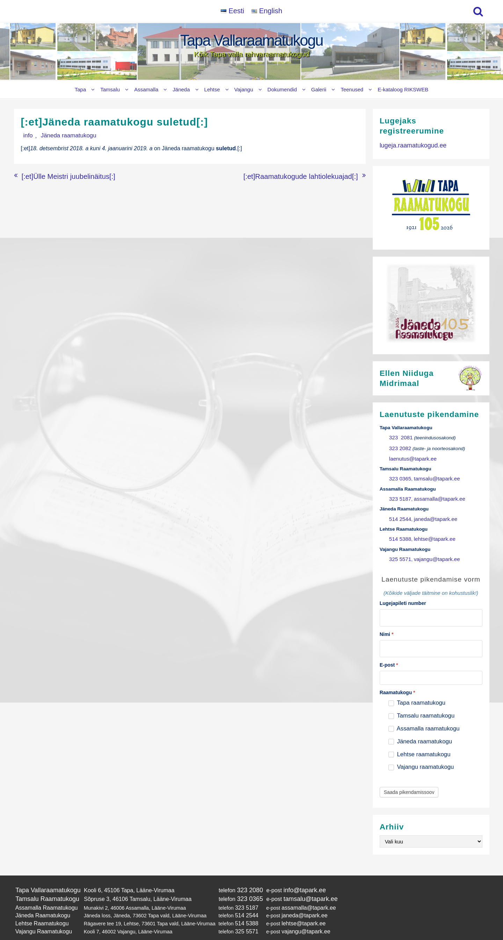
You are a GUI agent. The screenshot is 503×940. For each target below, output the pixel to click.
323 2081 (399, 436)
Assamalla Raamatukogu (43, 893)
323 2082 (399, 446)
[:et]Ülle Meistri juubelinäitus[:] (59, 175)
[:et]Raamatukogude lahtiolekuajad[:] (312, 175)
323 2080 (242, 878)
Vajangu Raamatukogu (40, 914)
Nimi (387, 623)
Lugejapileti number (403, 594)
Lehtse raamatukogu (419, 742)
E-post (389, 653)
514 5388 (399, 531)
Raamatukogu (397, 680)
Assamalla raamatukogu (424, 716)
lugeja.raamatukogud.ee (410, 145)
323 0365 (399, 474)
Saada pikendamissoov (409, 780)
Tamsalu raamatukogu (421, 703)
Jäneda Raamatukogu (40, 900)
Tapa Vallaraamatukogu (251, 40)
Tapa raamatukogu (416, 691)
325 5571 (399, 550)
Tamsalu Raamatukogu (44, 886)
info (25, 135)
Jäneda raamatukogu (59, 135)
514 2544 (399, 512)
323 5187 (399, 493)
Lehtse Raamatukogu (39, 907)
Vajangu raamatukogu (421, 755)
